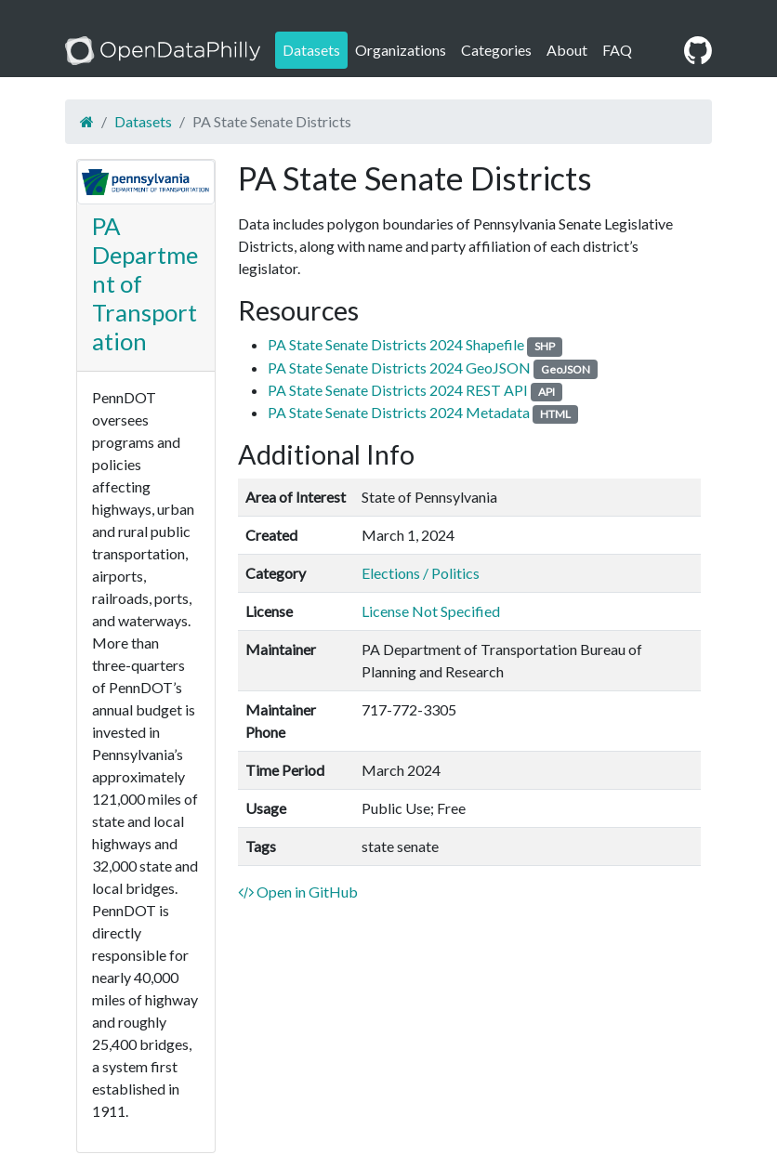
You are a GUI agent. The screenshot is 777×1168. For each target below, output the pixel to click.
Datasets (311, 50)
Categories (496, 50)
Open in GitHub (298, 891)
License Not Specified (431, 611)
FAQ (617, 50)
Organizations (400, 50)
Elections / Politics (421, 573)
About (567, 50)
